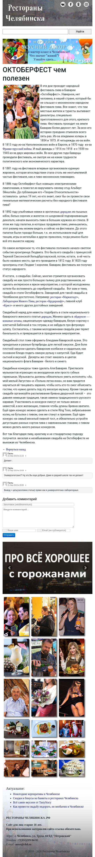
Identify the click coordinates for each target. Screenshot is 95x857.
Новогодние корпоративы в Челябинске (36, 794)
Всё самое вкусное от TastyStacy (32, 802)
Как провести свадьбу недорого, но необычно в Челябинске (48, 806)
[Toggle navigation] (85, 14)
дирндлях (65, 211)
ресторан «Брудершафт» (50, 301)
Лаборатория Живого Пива (19, 301)
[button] (9, 51)
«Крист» (8, 305)
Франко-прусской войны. (18, 148)
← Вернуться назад (14, 449)
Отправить (9, 535)
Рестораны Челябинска (25, 12)
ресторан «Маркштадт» (64, 297)
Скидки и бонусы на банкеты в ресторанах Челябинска (45, 798)
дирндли (46, 316)
